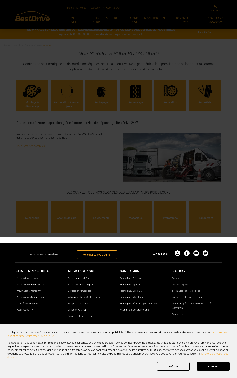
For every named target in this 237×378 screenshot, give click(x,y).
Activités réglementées (27, 303)
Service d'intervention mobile (82, 316)
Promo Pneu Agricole (130, 284)
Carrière (175, 278)
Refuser (173, 366)
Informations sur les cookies (186, 291)
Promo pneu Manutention (132, 297)
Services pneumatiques (79, 291)
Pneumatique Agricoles (27, 278)
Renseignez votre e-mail (97, 254)
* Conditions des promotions (134, 310)
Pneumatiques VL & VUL (80, 278)
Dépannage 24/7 (24, 310)
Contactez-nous (179, 314)
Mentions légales (180, 284)
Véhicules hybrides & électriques (84, 297)
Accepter (213, 366)
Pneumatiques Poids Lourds (30, 284)
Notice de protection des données (188, 297)
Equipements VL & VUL (79, 303)
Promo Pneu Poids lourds (132, 278)
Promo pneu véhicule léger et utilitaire (138, 303)
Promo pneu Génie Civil (131, 291)
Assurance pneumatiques (80, 284)
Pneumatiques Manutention (30, 297)
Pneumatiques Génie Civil (29, 291)
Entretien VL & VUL (77, 310)
